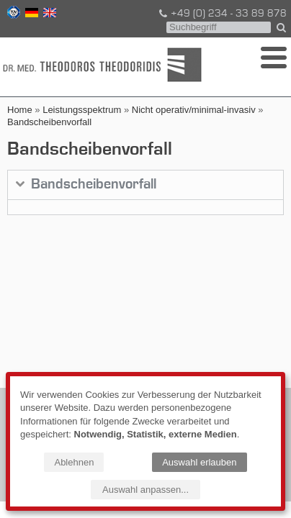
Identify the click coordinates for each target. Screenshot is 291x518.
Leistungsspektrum (81, 109)
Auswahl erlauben (199, 462)
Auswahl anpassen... (145, 489)
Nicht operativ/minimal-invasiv (194, 109)
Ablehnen (74, 462)
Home (19, 109)
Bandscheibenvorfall (49, 122)
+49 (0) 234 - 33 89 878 (222, 14)
